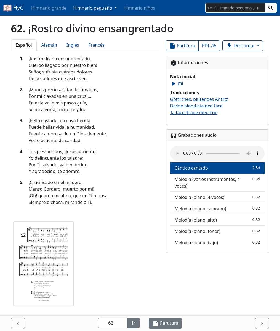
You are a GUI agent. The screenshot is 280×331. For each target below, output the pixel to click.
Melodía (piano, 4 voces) (217, 197)
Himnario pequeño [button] (93, 8)
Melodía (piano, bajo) (217, 242)
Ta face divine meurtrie (193, 112)
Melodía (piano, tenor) (217, 231)
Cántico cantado (217, 168)
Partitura (182, 46)
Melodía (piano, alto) (217, 220)
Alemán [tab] (49, 45)
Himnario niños (139, 8)
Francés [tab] (97, 45)
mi (176, 83)
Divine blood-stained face (196, 106)
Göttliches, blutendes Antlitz (199, 99)
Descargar (241, 46)
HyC (13, 8)
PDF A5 (209, 46)
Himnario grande (48, 8)
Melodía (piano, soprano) (217, 208)
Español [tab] (24, 45)
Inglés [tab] (72, 45)
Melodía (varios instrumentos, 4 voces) (217, 182)
